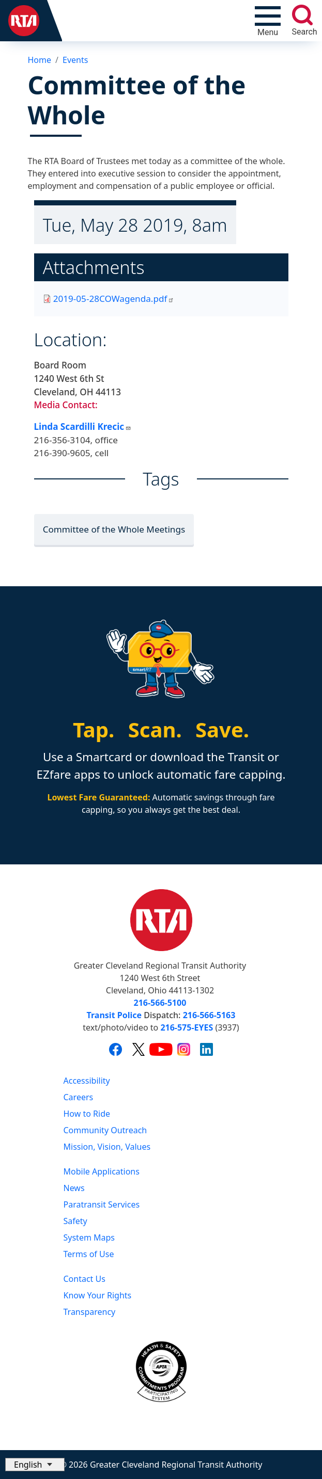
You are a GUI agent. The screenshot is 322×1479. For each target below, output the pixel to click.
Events (75, 60)
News (74, 1188)
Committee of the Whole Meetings (114, 529)
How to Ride (87, 1113)
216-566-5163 (209, 1015)
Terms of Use (89, 1254)
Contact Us (84, 1278)
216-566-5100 (160, 1002)
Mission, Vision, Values (107, 1146)
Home (40, 60)
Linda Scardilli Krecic (83, 426)
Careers (79, 1097)
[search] (302, 15)
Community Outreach (105, 1130)
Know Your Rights (98, 1295)
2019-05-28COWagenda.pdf (114, 298)
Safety (75, 1221)
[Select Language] (35, 1464)
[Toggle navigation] (268, 20)
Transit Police (114, 1015)
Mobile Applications (102, 1171)
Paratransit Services (102, 1204)
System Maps (89, 1237)
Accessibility (87, 1080)
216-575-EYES (186, 1027)
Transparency (90, 1311)
